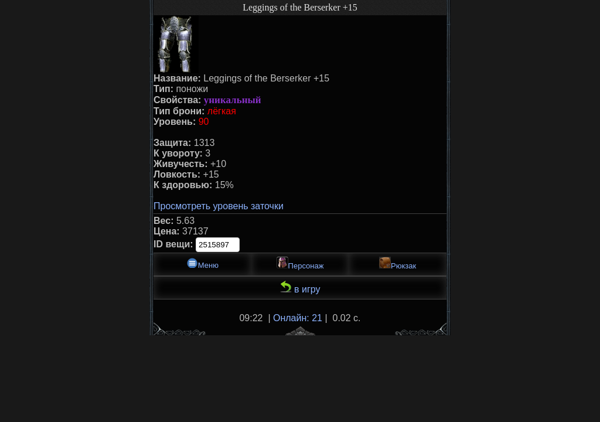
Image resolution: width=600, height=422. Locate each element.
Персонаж (300, 263)
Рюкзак (397, 263)
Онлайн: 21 (297, 318)
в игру (300, 287)
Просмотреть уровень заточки (219, 206)
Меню (202, 263)
